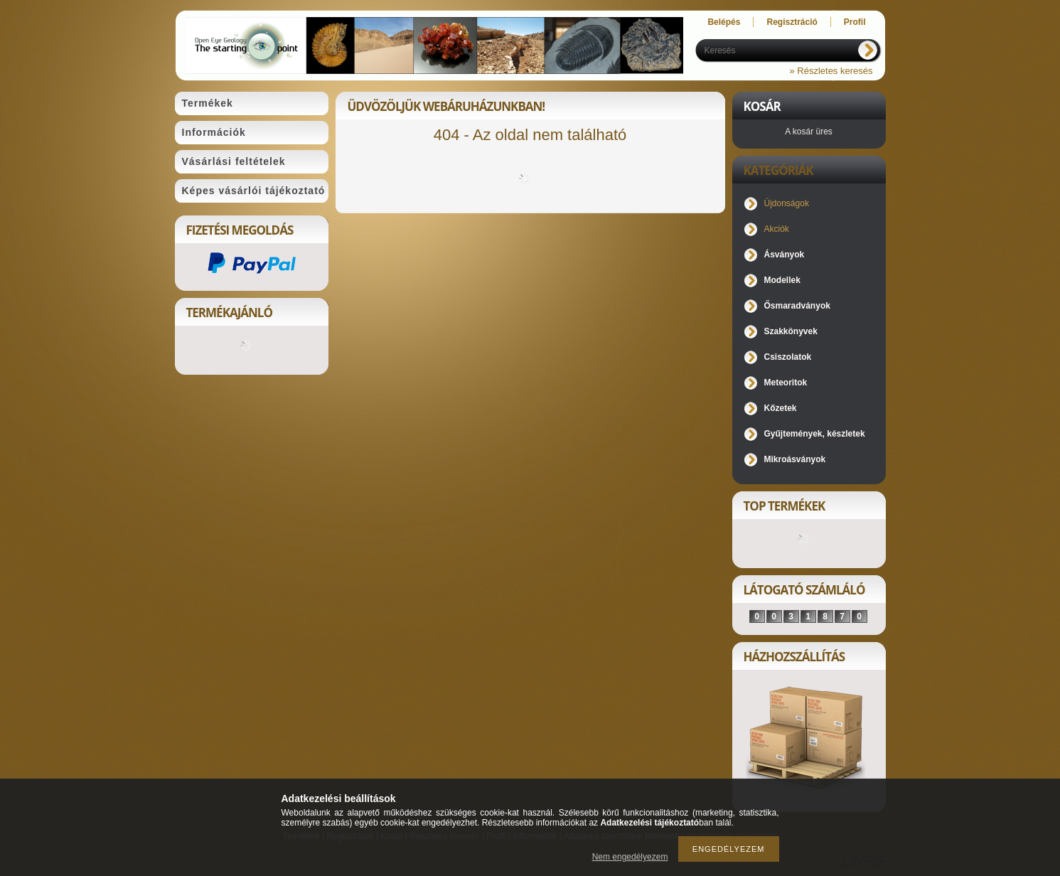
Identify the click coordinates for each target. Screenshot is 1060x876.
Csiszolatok (788, 357)
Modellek (782, 280)
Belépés (723, 22)
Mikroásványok (795, 459)
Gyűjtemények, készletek (814, 434)
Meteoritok (786, 383)
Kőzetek (780, 408)
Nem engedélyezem (630, 857)
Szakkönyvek (791, 331)
